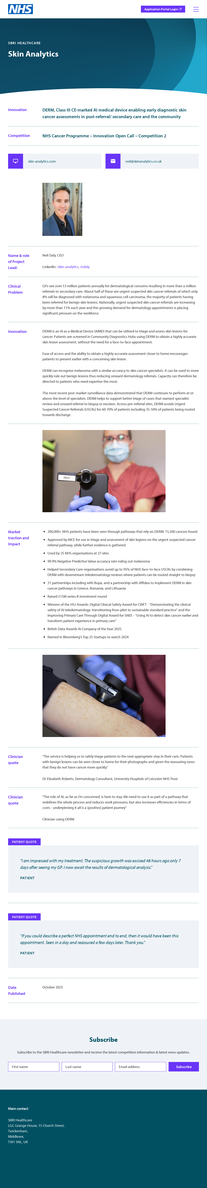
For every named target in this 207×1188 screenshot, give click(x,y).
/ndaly (85, 266)
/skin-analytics (67, 266)
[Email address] (140, 1066)
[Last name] (87, 1066)
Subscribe (184, 1066)
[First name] (33, 1066)
